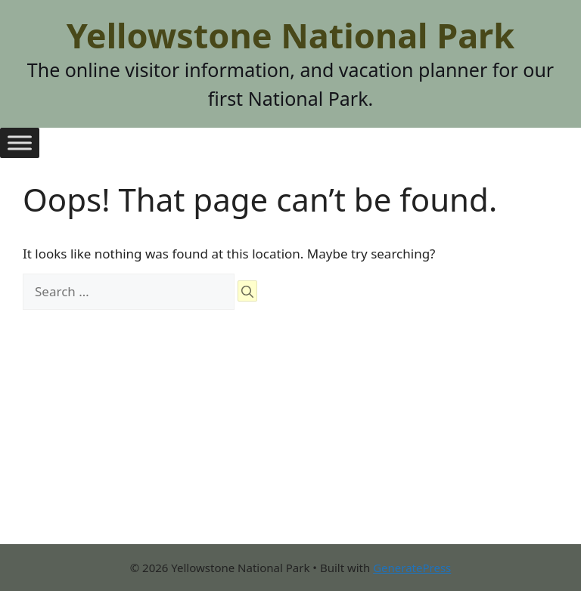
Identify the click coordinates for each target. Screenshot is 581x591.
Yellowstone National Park (290, 35)
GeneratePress (412, 567)
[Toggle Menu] (20, 142)
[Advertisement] (290, 438)
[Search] (247, 291)
